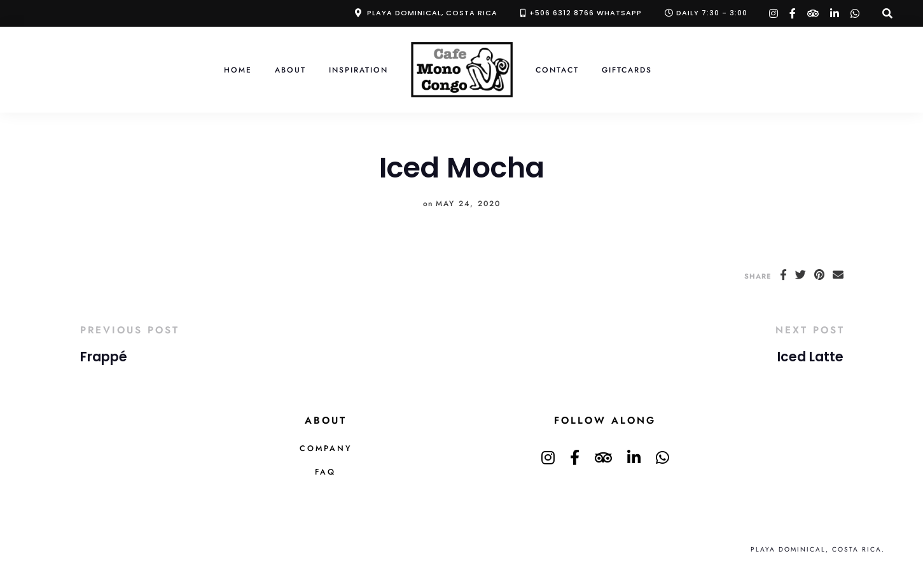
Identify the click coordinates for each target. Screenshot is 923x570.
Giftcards (627, 69)
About (290, 69)
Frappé (103, 357)
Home (238, 69)
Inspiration (358, 69)
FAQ (325, 472)
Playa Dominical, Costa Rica (432, 13)
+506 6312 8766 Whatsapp (585, 13)
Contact (557, 69)
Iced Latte (810, 357)
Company (326, 448)
